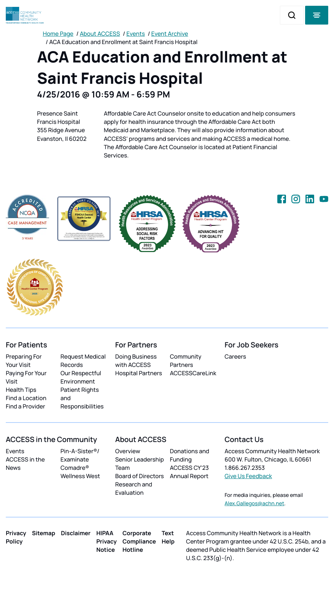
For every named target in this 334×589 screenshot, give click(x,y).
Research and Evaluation (133, 488)
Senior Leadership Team (139, 463)
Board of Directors (139, 476)
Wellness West (80, 476)
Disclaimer (76, 533)
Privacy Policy (16, 537)
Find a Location (26, 398)
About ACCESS (100, 34)
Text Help (168, 537)
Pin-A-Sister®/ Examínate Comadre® (80, 459)
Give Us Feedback (248, 476)
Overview (127, 451)
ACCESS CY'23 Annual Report (189, 472)
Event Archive (169, 34)
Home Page (58, 34)
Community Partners (185, 360)
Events (135, 34)
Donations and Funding (189, 455)
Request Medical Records (83, 360)
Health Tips (21, 390)
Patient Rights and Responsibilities (82, 398)
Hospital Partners (138, 373)
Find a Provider (25, 406)
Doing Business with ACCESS (136, 360)
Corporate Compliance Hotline (139, 541)
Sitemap (43, 533)
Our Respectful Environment (81, 377)
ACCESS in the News (25, 463)
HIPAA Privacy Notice (106, 541)
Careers (235, 356)
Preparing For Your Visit (24, 360)
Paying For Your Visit (26, 377)
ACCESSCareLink (193, 373)
